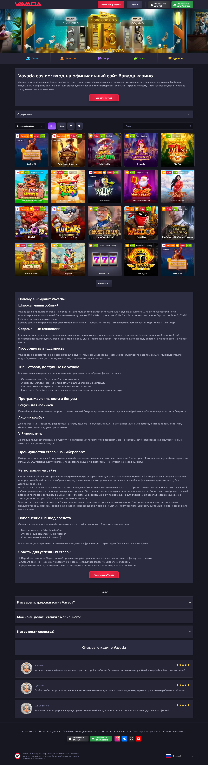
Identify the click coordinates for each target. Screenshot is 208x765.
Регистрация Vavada (104, 575)
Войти (134, 4)
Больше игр (104, 283)
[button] (3, 31)
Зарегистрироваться (111, 4)
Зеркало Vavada (104, 98)
